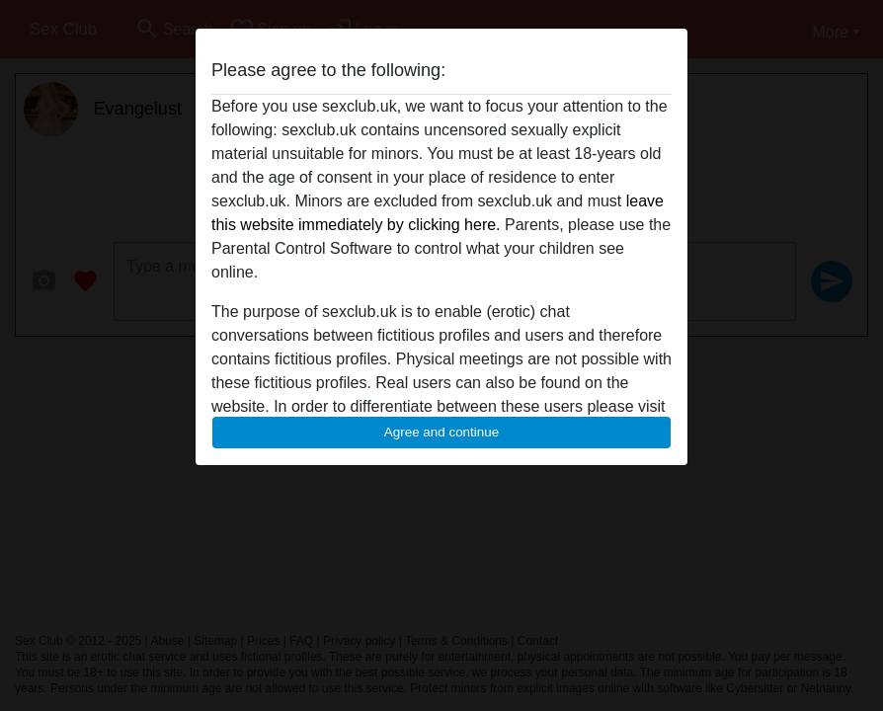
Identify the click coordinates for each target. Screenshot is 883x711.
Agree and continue (441, 432)
